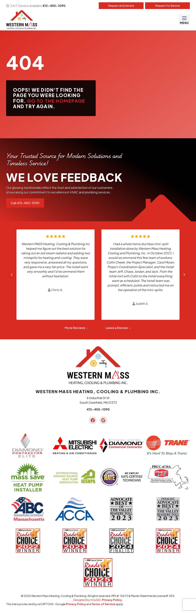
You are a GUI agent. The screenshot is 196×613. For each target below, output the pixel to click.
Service (167, 5)
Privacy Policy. (112, 600)
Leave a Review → (118, 328)
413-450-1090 (53, 6)
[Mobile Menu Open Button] (184, 19)
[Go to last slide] (12, 275)
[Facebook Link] (92, 420)
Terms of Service (103, 604)
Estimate (121, 5)
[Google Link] (103, 420)
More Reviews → (77, 328)
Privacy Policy (76, 604)
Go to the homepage (56, 101)
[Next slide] (184, 275)
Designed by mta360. (87, 600)
